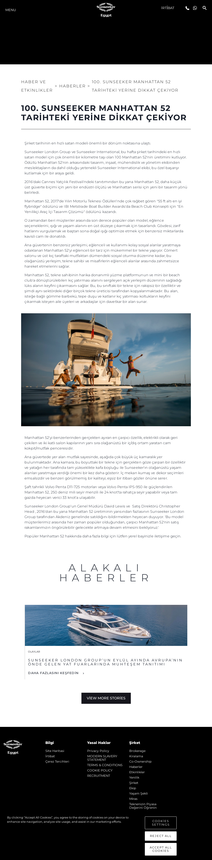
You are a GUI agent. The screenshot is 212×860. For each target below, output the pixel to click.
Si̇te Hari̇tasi (54, 751)
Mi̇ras (133, 799)
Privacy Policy (98, 751)
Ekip (132, 788)
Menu (10, 10)
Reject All (161, 836)
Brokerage (137, 751)
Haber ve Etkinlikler (37, 86)
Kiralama (136, 756)
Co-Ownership (140, 761)
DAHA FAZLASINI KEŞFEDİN (54, 673)
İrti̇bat (168, 8)
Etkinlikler (137, 772)
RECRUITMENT (98, 776)
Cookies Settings (161, 822)
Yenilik (134, 777)
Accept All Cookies (161, 849)
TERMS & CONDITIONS (105, 765)
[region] (106, 835)
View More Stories (106, 698)
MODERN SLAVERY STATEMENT (102, 758)
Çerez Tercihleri (57, 761)
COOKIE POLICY (100, 770)
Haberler (136, 767)
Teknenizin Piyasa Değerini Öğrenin (143, 806)
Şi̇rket (133, 783)
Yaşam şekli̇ (138, 793)
